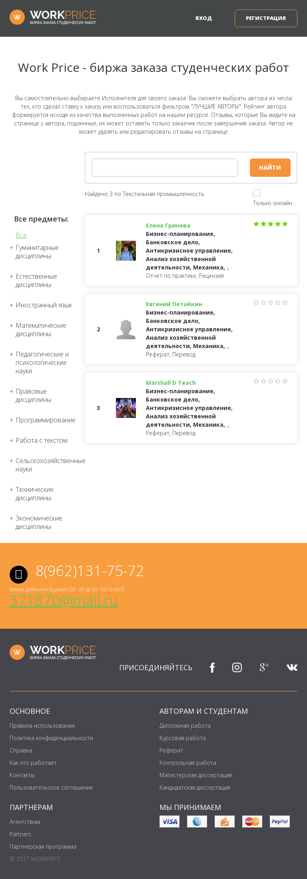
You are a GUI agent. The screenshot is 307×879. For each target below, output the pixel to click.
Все (21, 235)
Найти (270, 167)
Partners (20, 834)
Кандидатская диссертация (194, 787)
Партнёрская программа (43, 846)
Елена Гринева (168, 225)
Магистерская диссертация (195, 775)
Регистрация (266, 18)
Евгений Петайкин (174, 304)
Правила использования (42, 725)
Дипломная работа (185, 725)
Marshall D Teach (171, 382)
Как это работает (33, 762)
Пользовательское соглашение (51, 787)
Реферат (171, 750)
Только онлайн (272, 203)
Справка (21, 750)
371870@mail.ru (64, 600)
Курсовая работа (182, 738)
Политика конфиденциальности (51, 738)
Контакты (22, 775)
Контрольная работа (187, 762)
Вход (203, 18)
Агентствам (25, 822)
